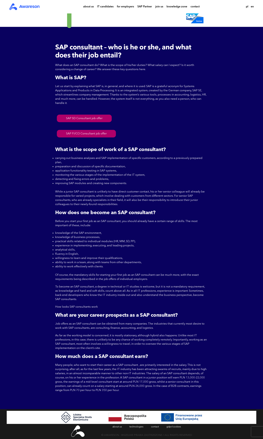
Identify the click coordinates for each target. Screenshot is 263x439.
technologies (136, 427)
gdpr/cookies (173, 427)
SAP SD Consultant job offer (84, 118)
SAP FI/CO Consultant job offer (86, 133)
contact (195, 7)
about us (88, 7)
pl (247, 6)
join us (159, 7)
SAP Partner (144, 7)
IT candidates (105, 7)
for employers (125, 7)
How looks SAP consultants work (76, 306)
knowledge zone (177, 7)
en (252, 6)
